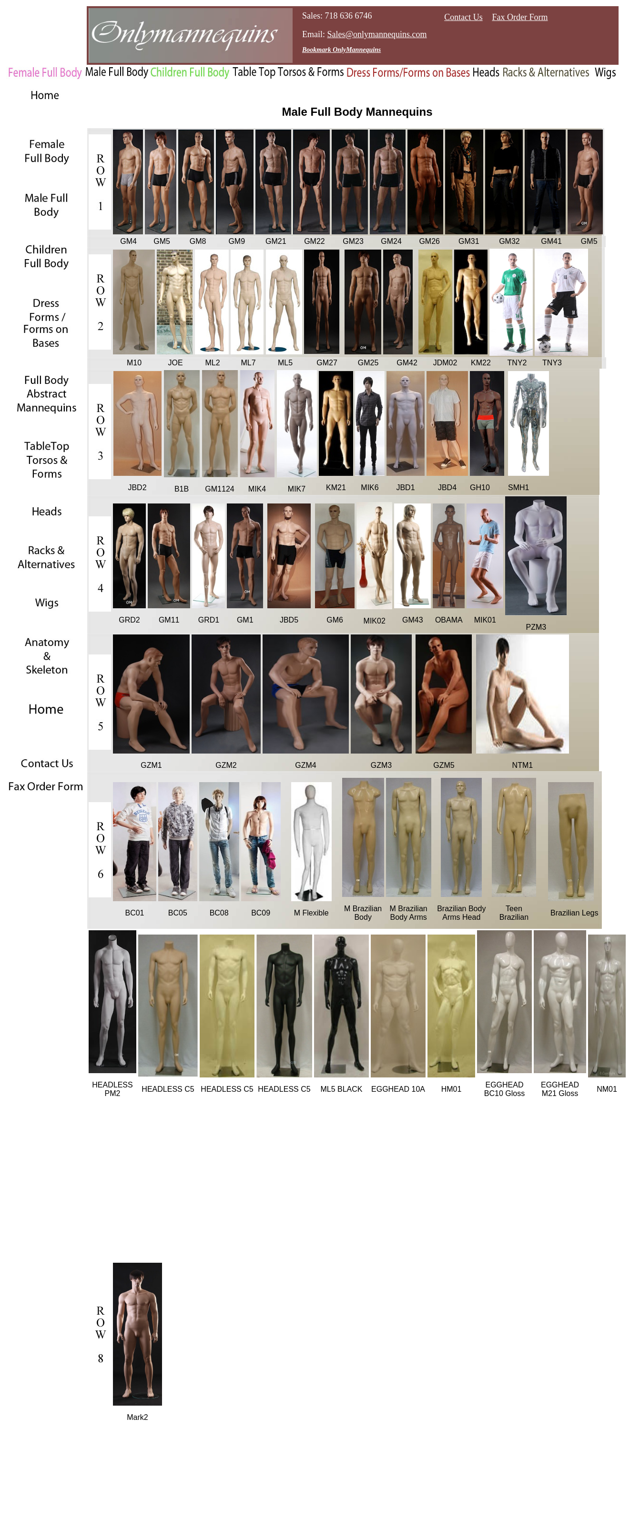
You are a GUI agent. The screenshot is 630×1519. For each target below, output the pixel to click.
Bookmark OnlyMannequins (341, 49)
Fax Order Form (520, 17)
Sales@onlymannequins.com (377, 34)
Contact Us (463, 17)
